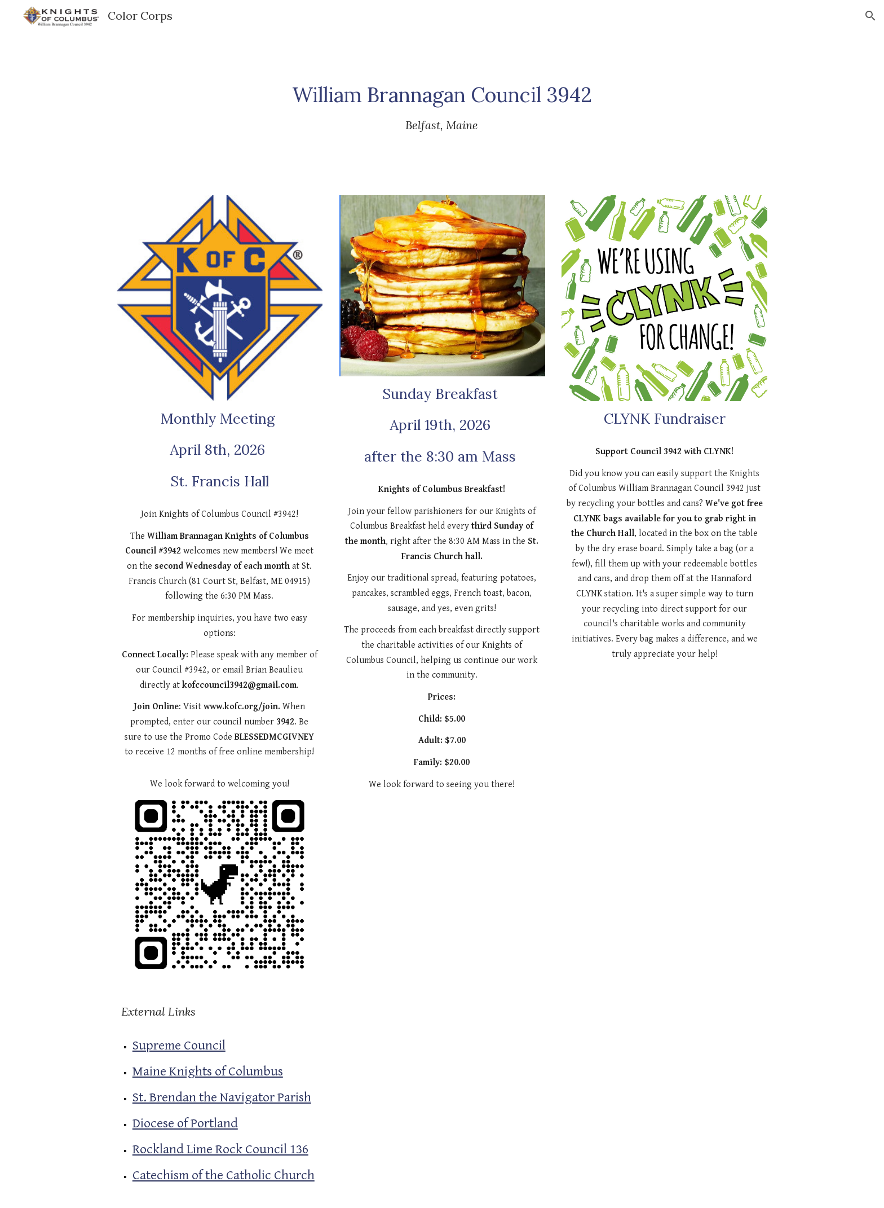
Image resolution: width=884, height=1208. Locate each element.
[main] (442, 107)
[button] (870, 15)
